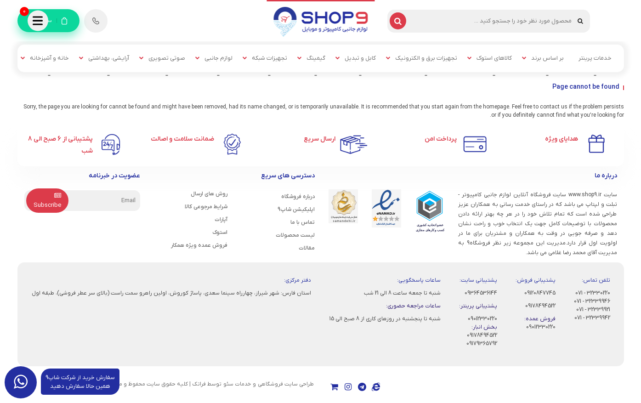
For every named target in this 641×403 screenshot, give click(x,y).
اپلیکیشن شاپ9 (296, 209)
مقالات (307, 248)
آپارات (221, 219)
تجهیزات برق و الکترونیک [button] (426, 58)
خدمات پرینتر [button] (595, 58)
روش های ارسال (209, 194)
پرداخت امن (441, 139)
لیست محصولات (295, 235)
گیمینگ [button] (315, 58)
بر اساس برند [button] (547, 58)
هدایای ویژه (561, 139)
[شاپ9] (320, 21)
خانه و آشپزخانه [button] (49, 58)
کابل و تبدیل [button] (360, 58)
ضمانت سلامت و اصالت (182, 139)
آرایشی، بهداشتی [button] (108, 58)
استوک (219, 232)
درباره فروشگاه (298, 196)
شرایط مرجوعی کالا (206, 206)
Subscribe (47, 201)
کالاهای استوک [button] (494, 58)
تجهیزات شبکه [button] (269, 58)
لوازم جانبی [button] (218, 58)
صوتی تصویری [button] (166, 58)
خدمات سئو (237, 384)
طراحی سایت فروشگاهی (286, 384)
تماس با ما (302, 222)
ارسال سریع (319, 139)
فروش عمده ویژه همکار (199, 245)
